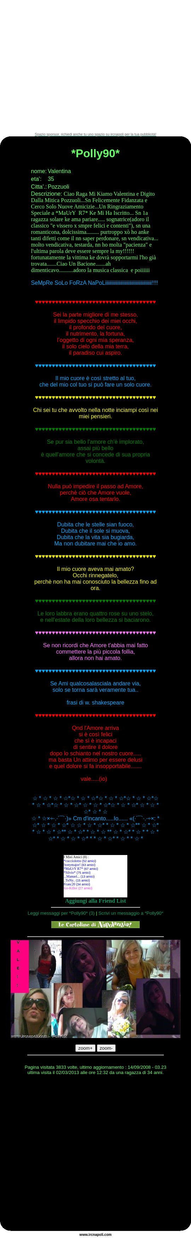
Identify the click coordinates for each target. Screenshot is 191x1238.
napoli (98, 1235)
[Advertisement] (66, 66)
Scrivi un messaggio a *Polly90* (130, 913)
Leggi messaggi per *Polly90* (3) (61, 913)
